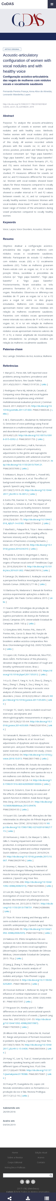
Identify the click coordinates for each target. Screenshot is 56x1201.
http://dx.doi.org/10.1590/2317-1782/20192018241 (25, 104)
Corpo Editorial (15, 1162)
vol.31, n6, (14, 106)
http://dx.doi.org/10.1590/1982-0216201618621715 (27, 827)
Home (15, 1152)
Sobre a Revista (15, 1157)
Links (43, 384)
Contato (41, 1162)
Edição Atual (41, 1152)
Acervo (41, 1157)
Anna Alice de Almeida (40, 91)
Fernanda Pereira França (15, 91)
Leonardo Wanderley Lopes (16, 94)
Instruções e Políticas (15, 1167)
